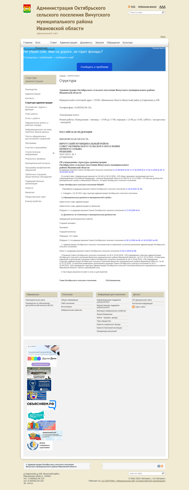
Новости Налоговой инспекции (109, 328)
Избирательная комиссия (71, 310)
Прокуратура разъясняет (107, 331)
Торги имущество (104, 321)
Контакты (29, 98)
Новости (29, 188)
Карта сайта (140, 307)
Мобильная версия (147, 6)
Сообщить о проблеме (94, 67)
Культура (128, 42)
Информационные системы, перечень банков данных (38, 130)
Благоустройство (33, 201)
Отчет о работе (32, 118)
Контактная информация (142, 303)
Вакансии (29, 192)
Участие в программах (36, 147)
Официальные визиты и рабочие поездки (36, 124)
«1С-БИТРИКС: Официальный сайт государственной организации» (133, 481)
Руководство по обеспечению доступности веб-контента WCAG (39, 304)
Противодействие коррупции (39, 49)
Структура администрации (38, 103)
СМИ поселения (67, 303)
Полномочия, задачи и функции (36, 108)
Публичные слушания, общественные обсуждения (38, 175)
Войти (163, 37)
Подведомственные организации (34, 182)
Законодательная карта (35, 300)
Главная (27, 42)
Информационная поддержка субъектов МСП (109, 301)
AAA (162, 6)
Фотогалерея (66, 307)
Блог (38, 42)
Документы (86, 42)
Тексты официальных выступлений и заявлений (37, 137)
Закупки (99, 42)
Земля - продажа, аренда (107, 318)
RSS (133, 6)
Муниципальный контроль (37, 163)
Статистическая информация (32, 153)
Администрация (68, 42)
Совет (53, 42)
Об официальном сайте (142, 300)
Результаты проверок (35, 159)
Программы (30, 143)
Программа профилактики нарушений (37, 168)
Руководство (31, 89)
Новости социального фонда (108, 324)
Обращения (113, 42)
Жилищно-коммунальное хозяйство (111, 311)
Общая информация (69, 300)
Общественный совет (35, 197)
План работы (31, 114)
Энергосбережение (104, 314)
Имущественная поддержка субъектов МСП (108, 306)
